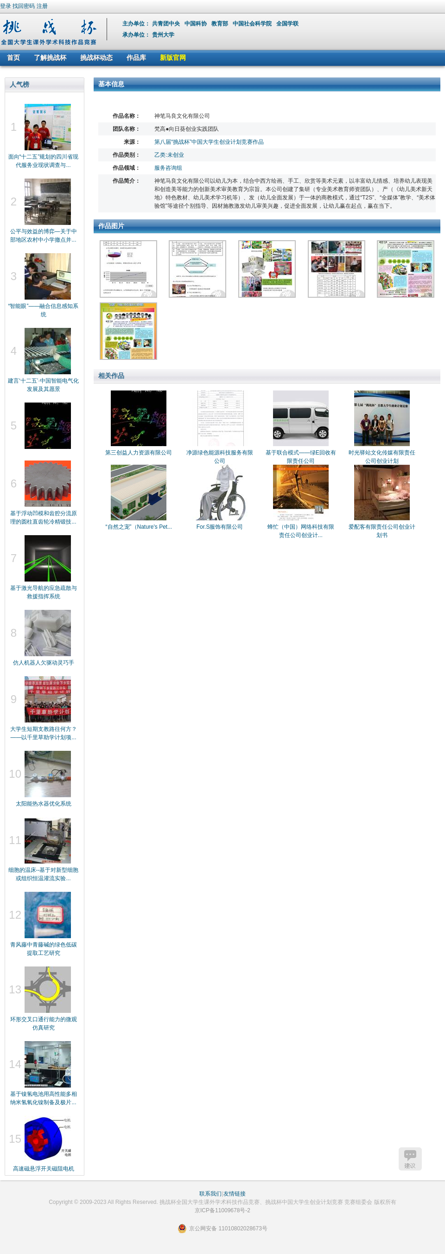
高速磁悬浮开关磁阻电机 (43, 1168)
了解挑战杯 (50, 57)
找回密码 (24, 6)
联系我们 (210, 1193)
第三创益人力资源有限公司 (138, 452)
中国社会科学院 (253, 23)
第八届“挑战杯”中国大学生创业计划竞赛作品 (209, 142)
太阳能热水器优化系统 (43, 803)
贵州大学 (163, 35)
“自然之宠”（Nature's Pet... (139, 527)
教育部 (220, 23)
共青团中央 (166, 23)
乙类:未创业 (169, 155)
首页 (13, 57)
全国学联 (288, 23)
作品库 (136, 57)
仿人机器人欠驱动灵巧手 (43, 662)
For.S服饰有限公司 (220, 527)
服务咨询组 (168, 168)
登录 (5, 6)
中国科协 (196, 23)
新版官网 (173, 57)
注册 (42, 6)
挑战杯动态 (96, 57)
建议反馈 (410, 1159)
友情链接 (234, 1193)
